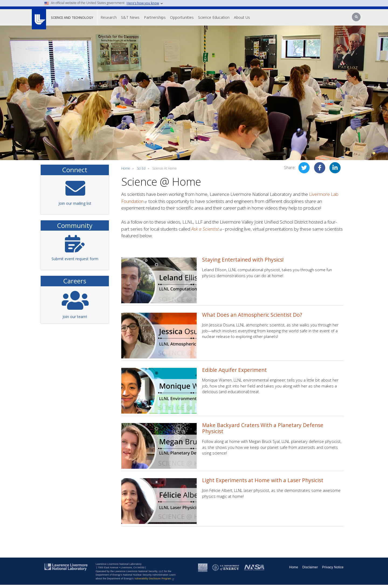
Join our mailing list (74, 203)
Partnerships (155, 17)
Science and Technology (72, 17)
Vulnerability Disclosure (154, 578)
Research (109, 17)
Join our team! (75, 316)
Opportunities (182, 17)
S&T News (130, 17)
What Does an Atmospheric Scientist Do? (252, 314)
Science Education (214, 17)
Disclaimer (310, 567)
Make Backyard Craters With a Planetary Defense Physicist (262, 428)
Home (125, 168)
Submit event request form (74, 258)
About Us (242, 17)
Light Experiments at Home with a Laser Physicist (262, 480)
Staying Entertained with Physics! (243, 259)
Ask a (207, 229)
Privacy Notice (333, 567)
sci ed (141, 168)
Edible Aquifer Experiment (234, 369)
